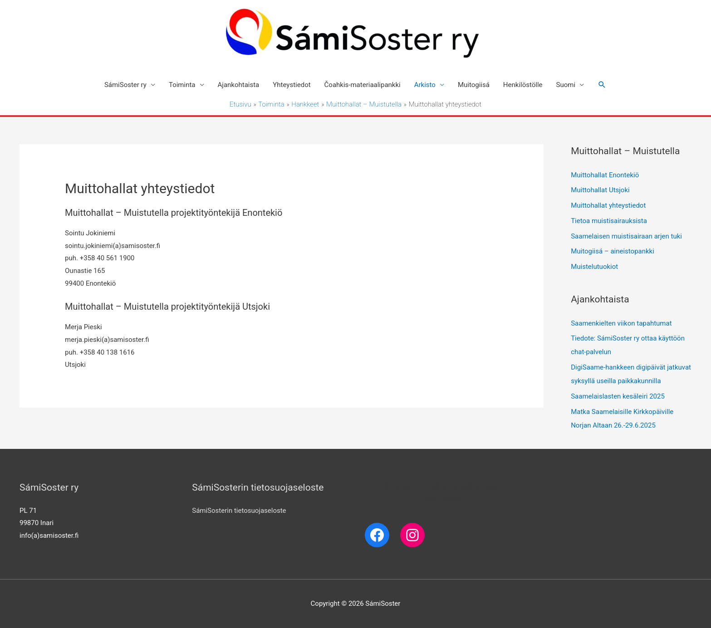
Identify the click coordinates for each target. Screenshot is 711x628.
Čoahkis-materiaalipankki (362, 85)
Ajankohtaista (239, 85)
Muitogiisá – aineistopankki (612, 251)
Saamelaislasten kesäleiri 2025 (618, 396)
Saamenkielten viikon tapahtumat (621, 323)
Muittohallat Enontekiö (605, 175)
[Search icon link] (602, 84)
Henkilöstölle (523, 85)
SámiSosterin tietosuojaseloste (239, 510)
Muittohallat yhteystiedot (608, 205)
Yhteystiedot (291, 85)
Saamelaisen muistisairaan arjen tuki (626, 236)
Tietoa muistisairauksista (609, 221)
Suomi (566, 85)
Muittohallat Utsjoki (600, 190)
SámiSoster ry (125, 85)
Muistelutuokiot (594, 267)
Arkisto (425, 85)
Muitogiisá (474, 85)
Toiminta (182, 85)
